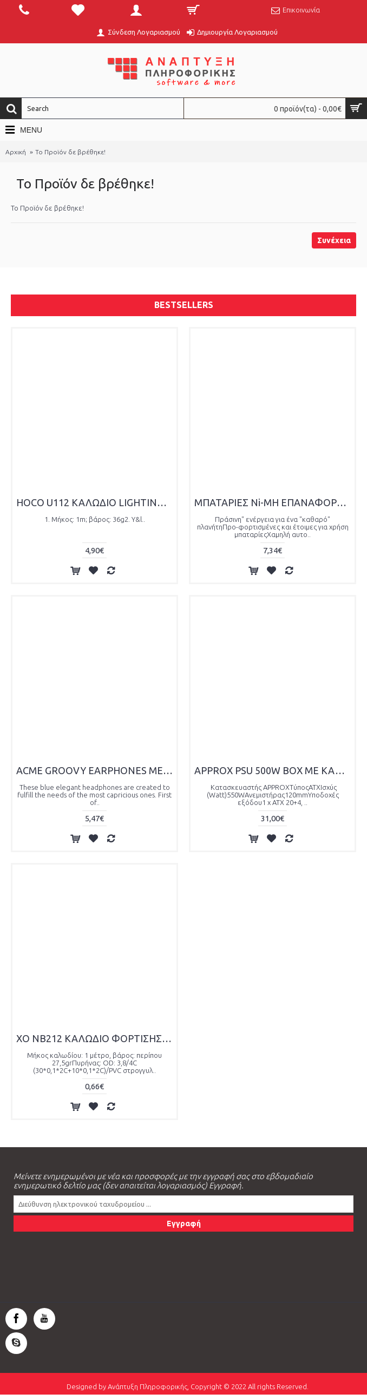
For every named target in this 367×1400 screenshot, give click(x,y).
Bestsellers (183, 305)
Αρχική (15, 151)
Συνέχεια (334, 240)
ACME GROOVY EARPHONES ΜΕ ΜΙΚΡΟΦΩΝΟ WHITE (96, 770)
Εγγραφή (184, 1223)
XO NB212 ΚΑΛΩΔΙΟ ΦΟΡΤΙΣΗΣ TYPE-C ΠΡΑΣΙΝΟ (96, 1038)
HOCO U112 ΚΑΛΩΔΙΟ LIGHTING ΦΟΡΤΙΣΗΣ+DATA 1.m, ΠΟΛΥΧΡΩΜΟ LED (96, 502)
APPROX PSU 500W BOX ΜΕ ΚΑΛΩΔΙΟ (274, 770)
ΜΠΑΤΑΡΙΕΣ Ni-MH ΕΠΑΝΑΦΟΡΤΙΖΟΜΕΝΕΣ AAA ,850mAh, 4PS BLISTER (274, 502)
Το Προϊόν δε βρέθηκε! (70, 151)
